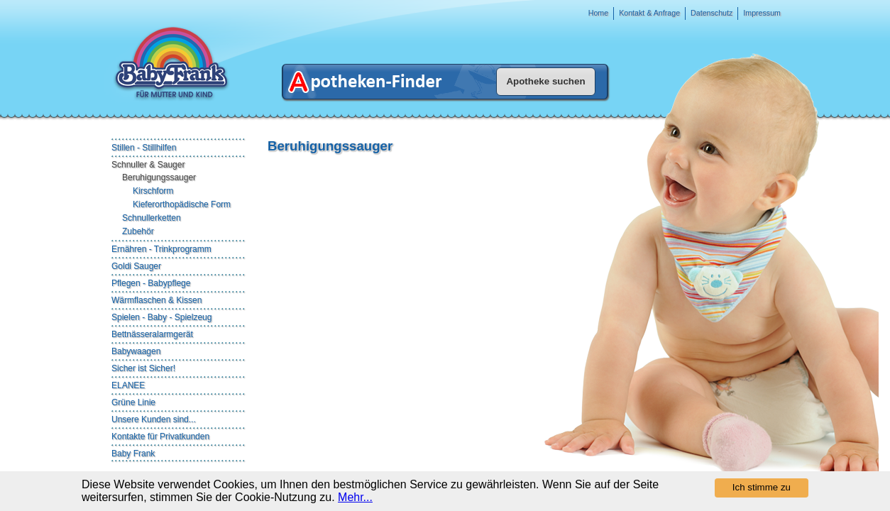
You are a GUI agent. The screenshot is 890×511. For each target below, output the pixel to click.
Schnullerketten (151, 218)
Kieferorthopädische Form (182, 204)
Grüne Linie (133, 402)
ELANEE (128, 385)
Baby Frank (133, 453)
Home (598, 13)
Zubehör (138, 231)
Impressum (762, 13)
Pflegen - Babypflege (150, 283)
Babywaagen (135, 351)
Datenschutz (711, 13)
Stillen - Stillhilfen (143, 148)
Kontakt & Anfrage (649, 13)
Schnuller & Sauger (148, 165)
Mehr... (355, 497)
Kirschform (153, 191)
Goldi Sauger (136, 266)
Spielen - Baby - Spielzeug (161, 317)
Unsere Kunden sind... (153, 419)
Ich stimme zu (761, 487)
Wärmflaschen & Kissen (156, 300)
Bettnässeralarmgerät (152, 334)
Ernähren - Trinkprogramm (161, 249)
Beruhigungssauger (159, 177)
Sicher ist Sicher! (143, 368)
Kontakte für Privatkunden (160, 436)
